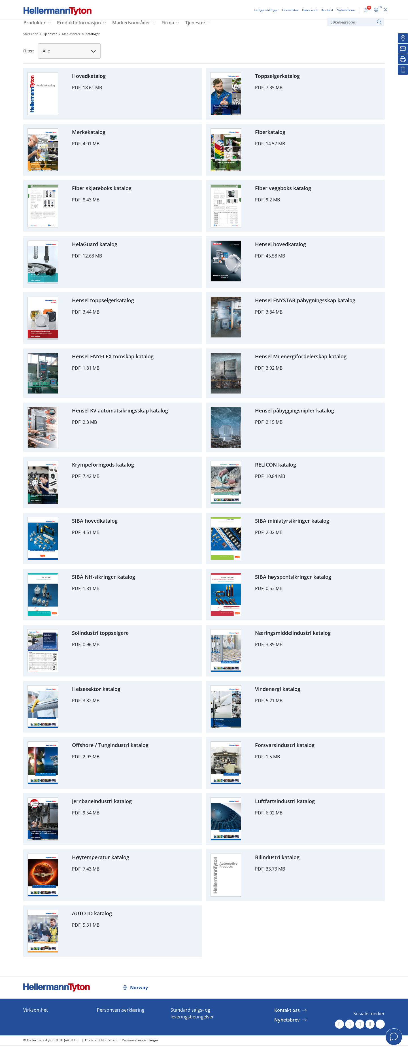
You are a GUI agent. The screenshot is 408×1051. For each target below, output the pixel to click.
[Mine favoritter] (403, 70)
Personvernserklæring (120, 1010)
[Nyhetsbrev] (403, 49)
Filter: (28, 51)
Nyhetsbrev (287, 1020)
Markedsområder (131, 23)
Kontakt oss (287, 1010)
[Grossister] (403, 38)
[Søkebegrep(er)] (355, 22)
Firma (168, 23)
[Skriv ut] (403, 59)
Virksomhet (35, 1010)
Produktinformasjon (79, 23)
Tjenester (195, 23)
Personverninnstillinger (140, 1040)
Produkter (35, 23)
